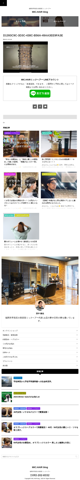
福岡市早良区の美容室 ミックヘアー (40, 471)
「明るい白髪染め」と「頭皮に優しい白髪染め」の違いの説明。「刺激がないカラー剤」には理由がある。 (21, 161)
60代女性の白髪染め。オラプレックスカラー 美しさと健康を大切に (42, 443)
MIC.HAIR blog (40, 12)
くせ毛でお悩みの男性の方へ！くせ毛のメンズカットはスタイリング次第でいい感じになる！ (21, 203)
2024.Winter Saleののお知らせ (27, 397)
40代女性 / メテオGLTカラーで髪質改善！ (31, 412)
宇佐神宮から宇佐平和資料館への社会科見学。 (33, 382)
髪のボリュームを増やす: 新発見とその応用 (20, 241)
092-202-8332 (40, 475)
